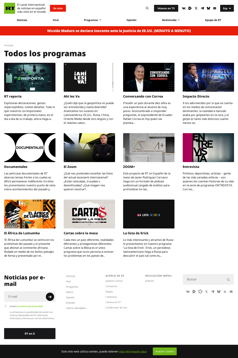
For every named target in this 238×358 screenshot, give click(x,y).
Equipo (109, 291)
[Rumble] (190, 8)
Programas (92, 20)
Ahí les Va (72, 96)
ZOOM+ (129, 166)
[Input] (29, 296)
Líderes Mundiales (76, 308)
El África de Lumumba (22, 233)
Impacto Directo (196, 96)
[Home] (9, 8)
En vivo (58, 8)
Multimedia (171, 20)
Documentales (15, 166)
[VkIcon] (183, 8)
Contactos (111, 286)
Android (149, 281)
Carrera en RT (113, 302)
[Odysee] (200, 291)
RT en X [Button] (30, 333)
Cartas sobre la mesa (81, 233)
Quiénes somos (114, 281)
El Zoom (70, 166)
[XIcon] (196, 8)
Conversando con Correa (143, 96)
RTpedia (70, 302)
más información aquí (133, 351)
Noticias (22, 20)
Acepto (26, 306)
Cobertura (111, 297)
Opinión (132, 20)
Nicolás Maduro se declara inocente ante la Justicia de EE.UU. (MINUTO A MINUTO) (119, 31)
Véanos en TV (166, 8)
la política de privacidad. (30, 306)
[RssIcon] (225, 291)
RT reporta (12, 96)
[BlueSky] (208, 8)
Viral (56, 20)
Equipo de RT (213, 20)
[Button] (147, 8)
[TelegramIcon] (202, 8)
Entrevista (191, 166)
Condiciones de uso (116, 307)
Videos (69, 292)
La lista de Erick (136, 233)
